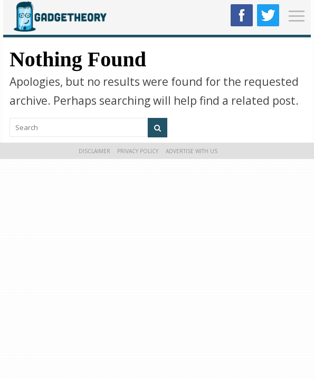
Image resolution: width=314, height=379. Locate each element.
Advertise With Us (191, 151)
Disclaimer (94, 151)
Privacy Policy (137, 151)
